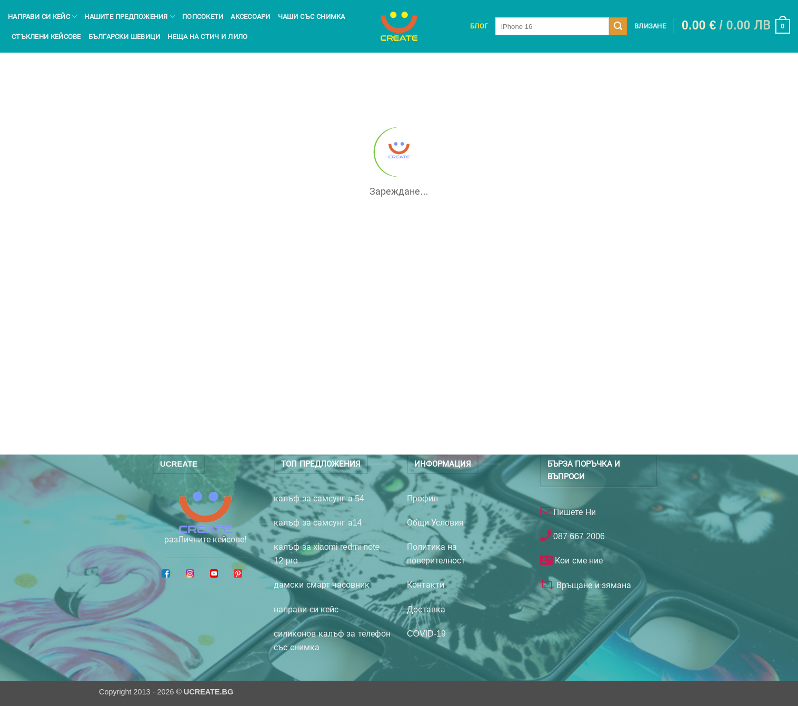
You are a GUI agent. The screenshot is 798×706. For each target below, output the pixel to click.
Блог (479, 26)
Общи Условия (435, 522)
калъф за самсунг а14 (318, 522)
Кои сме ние (578, 560)
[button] (736, 26)
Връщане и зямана (592, 585)
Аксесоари (250, 17)
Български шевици (124, 37)
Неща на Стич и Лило (207, 37)
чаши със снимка (311, 17)
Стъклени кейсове (46, 37)
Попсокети (202, 17)
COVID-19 (426, 633)
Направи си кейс (42, 17)
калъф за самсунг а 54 (319, 498)
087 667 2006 (578, 536)
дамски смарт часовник (322, 584)
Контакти (425, 584)
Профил (422, 498)
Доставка (426, 609)
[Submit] (618, 26)
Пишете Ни (573, 512)
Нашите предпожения (129, 17)
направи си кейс (306, 609)
